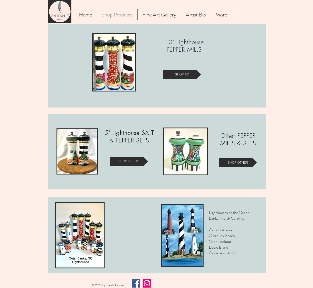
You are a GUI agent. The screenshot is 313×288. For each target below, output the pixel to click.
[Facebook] (136, 283)
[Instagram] (147, 283)
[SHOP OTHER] (238, 162)
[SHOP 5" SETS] (129, 161)
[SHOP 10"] (182, 74)
